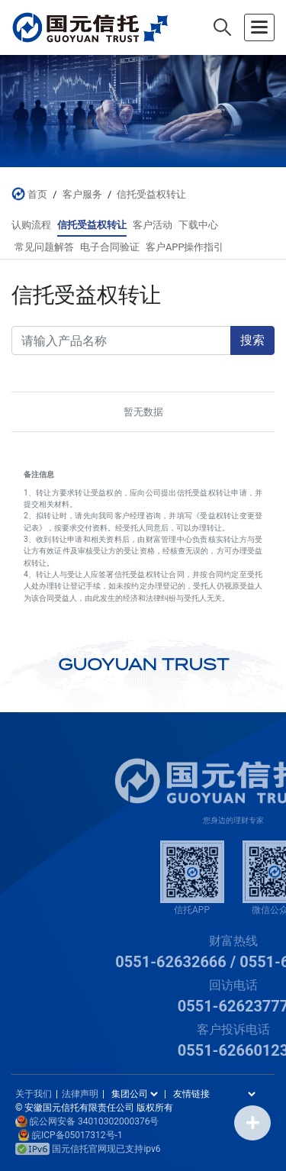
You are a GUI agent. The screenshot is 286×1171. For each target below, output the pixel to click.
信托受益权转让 (151, 194)
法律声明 (80, 1094)
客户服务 (82, 194)
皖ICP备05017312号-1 (77, 1135)
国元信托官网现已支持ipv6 (88, 1149)
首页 (37, 194)
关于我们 (33, 1094)
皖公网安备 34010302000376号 (94, 1121)
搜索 (252, 340)
